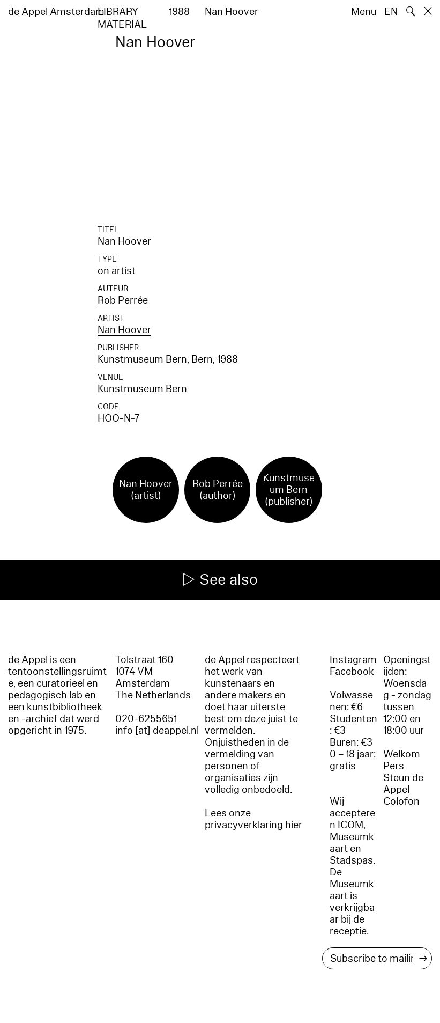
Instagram (353, 660)
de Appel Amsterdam (56, 12)
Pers (393, 766)
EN (391, 12)
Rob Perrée (123, 300)
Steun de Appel (403, 784)
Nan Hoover (124, 330)
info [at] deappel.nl (157, 731)
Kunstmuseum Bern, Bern (155, 359)
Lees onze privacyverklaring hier (253, 819)
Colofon (401, 801)
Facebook (352, 672)
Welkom (401, 754)
